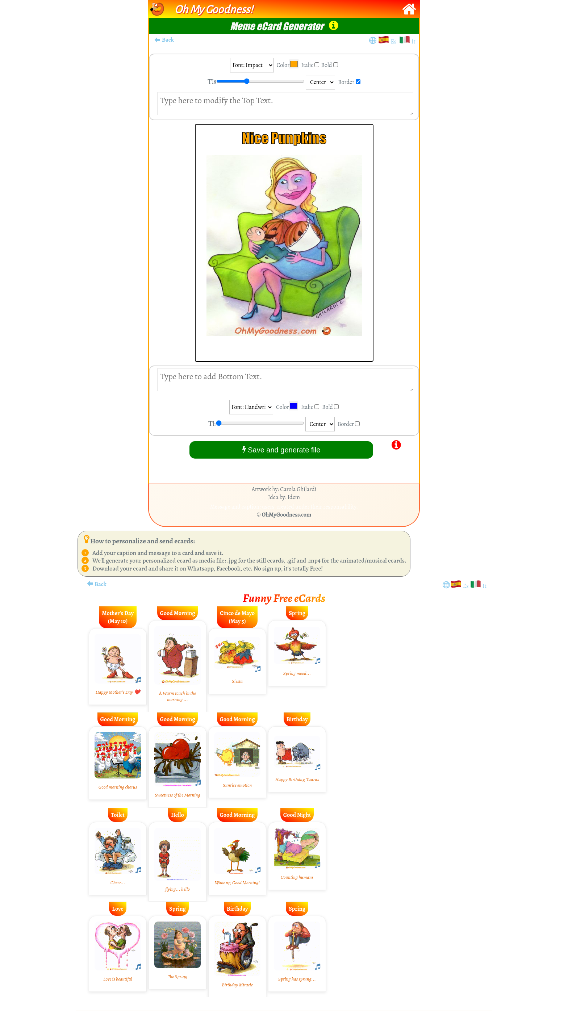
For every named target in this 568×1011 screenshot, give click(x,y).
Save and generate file (281, 450)
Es (395, 42)
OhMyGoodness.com (287, 515)
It (413, 42)
